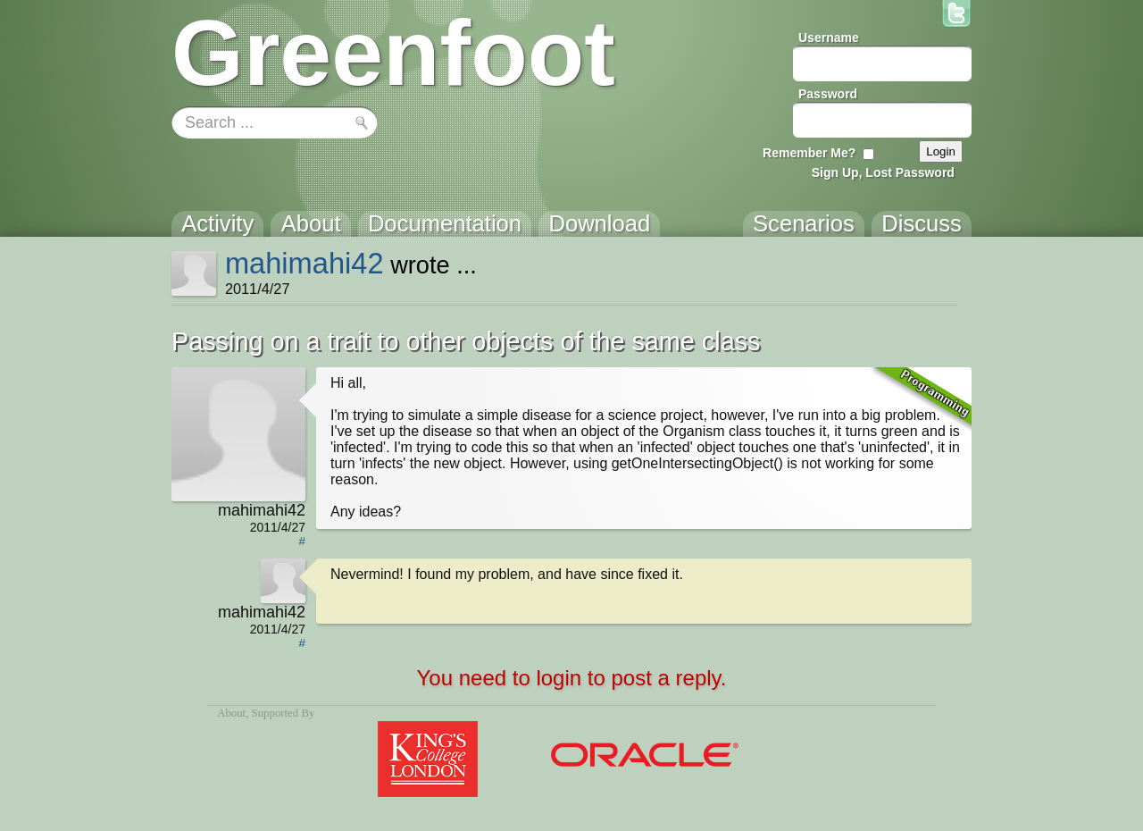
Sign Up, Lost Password (883, 172)
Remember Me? (809, 153)
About (231, 713)
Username (828, 37)
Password (827, 94)
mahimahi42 (304, 263)
